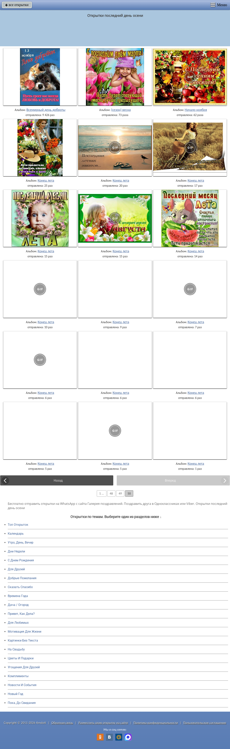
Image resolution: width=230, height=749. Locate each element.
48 (111, 493)
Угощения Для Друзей (24, 667)
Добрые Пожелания (22, 578)
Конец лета (46, 180)
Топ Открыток (18, 525)
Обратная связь (62, 723)
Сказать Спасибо (20, 587)
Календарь (16, 533)
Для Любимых (18, 622)
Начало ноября (196, 110)
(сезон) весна (121, 110)
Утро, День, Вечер (20, 542)
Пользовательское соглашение (204, 723)
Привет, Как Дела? (21, 614)
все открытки (17, 5)
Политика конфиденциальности (155, 723)
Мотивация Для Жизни (24, 631)
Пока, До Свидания (22, 703)
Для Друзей (16, 569)
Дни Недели (16, 551)
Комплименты (18, 676)
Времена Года (18, 596)
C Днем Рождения (21, 560)
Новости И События (22, 685)
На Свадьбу (16, 649)
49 (120, 493)
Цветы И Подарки (21, 658)
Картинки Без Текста (23, 640)
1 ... (101, 493)
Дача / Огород (18, 605)
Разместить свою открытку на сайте (103, 723)
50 (129, 493)
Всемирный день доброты (45, 110)
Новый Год (15, 694)
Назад (58, 480)
